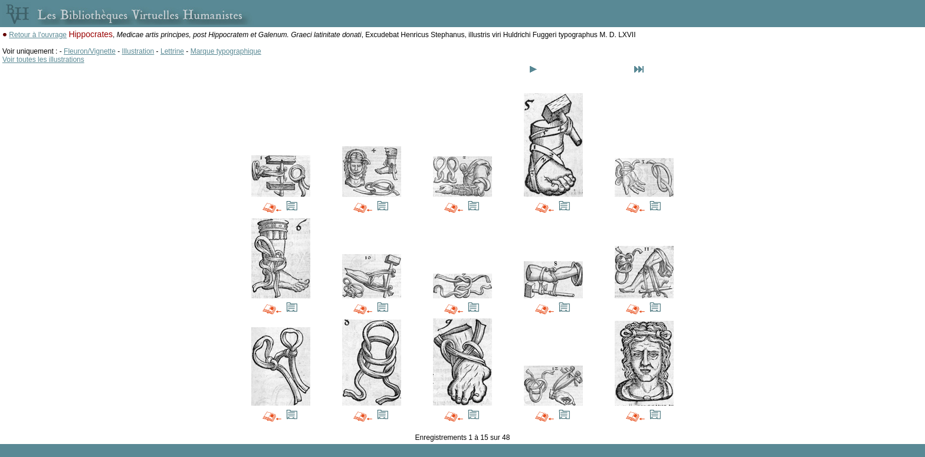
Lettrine (172, 51)
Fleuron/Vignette (90, 51)
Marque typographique (226, 51)
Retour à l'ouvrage (38, 35)
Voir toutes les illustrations (43, 59)
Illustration (138, 51)
